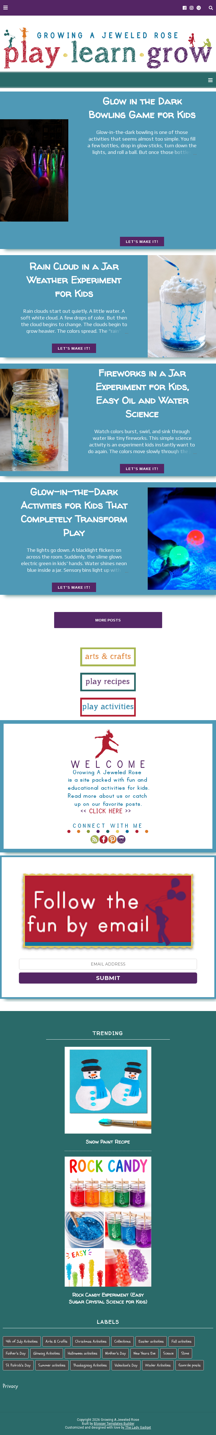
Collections (122, 1341)
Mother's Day (115, 1353)
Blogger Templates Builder (114, 1424)
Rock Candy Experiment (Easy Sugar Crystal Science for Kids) (108, 1298)
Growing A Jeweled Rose (119, 1420)
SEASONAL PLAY (122, 80)
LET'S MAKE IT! (142, 241)
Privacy (10, 1386)
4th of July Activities (22, 1341)
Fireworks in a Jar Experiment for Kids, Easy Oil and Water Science (142, 393)
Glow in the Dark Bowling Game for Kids (142, 107)
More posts (108, 620)
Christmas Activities (91, 1341)
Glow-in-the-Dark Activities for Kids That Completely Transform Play (74, 512)
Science (168, 1353)
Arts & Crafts (56, 1341)
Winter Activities (158, 1365)
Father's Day (16, 1353)
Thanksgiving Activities (90, 1365)
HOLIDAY (163, 80)
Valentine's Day (126, 1365)
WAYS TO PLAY (75, 80)
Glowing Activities (46, 1353)
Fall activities (182, 1341)
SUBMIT (108, 978)
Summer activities (52, 1365)
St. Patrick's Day (18, 1365)
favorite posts (190, 1365)
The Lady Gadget (137, 1427)
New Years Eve (144, 1353)
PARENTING (198, 80)
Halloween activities (82, 1353)
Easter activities (151, 1341)
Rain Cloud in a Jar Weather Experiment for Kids (74, 280)
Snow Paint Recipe (108, 1141)
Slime (185, 1353)
